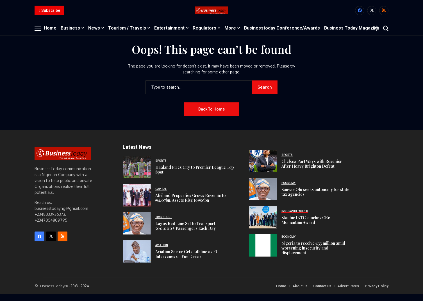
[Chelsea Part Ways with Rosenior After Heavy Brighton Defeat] (263, 167)
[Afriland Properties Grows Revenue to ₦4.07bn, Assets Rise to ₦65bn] (137, 201)
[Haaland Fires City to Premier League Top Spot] (137, 173)
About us (299, 292)
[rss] (383, 14)
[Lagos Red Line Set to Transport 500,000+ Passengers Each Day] (137, 230)
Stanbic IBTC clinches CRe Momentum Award (305, 226)
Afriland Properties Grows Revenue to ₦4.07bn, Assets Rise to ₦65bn (190, 204)
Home (281, 292)
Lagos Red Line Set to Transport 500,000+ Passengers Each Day (185, 233)
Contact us (322, 292)
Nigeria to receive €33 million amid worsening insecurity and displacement (313, 254)
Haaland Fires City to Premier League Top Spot (194, 176)
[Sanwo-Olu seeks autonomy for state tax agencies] (263, 196)
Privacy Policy (376, 292)
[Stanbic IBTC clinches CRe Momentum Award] (263, 224)
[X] (371, 14)
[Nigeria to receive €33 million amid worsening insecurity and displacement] (263, 252)
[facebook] (359, 14)
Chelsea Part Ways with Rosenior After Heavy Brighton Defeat (311, 170)
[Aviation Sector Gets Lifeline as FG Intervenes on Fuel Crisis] (137, 258)
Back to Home (211, 115)
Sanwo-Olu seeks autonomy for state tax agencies (315, 198)
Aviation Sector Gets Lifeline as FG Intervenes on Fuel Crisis (187, 261)
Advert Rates (348, 292)
